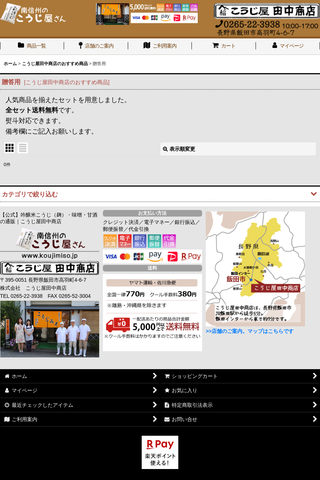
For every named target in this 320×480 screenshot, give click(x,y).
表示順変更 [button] (179, 149)
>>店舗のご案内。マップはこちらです (250, 331)
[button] (160, 193)
